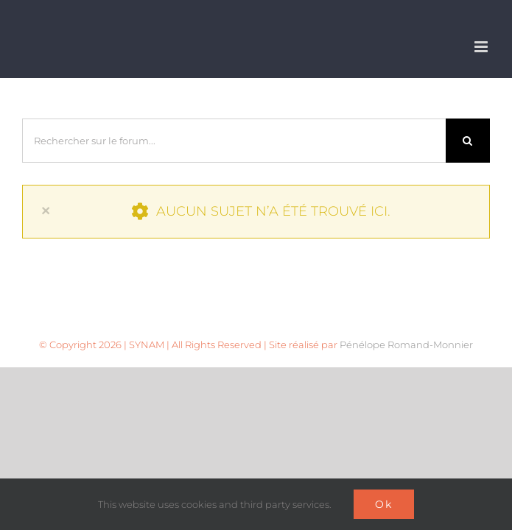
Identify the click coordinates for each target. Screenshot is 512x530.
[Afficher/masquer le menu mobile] (482, 46)
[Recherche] (468, 141)
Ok (384, 504)
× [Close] (45, 210)
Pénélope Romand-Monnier (406, 344)
